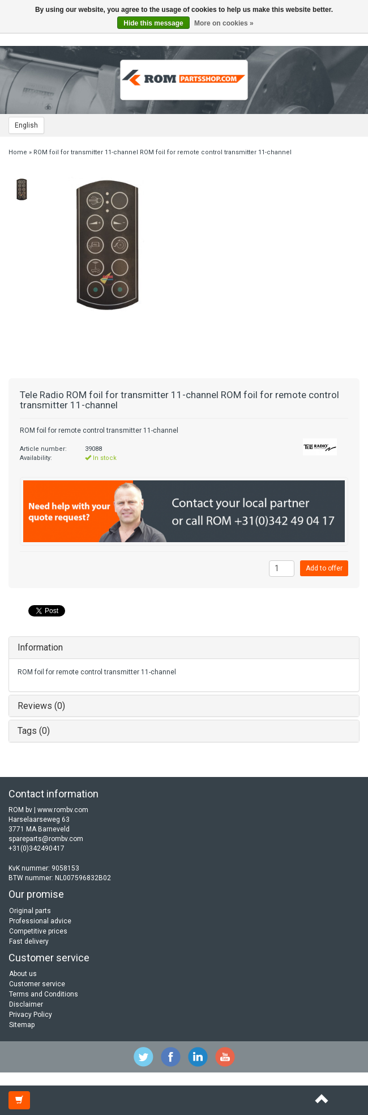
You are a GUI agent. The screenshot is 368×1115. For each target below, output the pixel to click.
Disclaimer (26, 1004)
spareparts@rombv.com (45, 839)
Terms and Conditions (43, 994)
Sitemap (22, 1025)
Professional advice (40, 921)
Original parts (30, 911)
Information (40, 647)
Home (17, 152)
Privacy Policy (30, 1015)
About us (23, 974)
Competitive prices (38, 931)
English (26, 125)
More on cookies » (224, 23)
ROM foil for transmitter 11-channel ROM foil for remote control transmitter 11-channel (162, 152)
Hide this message (153, 23)
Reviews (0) (41, 705)
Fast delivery (29, 941)
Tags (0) (34, 730)
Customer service (37, 984)
